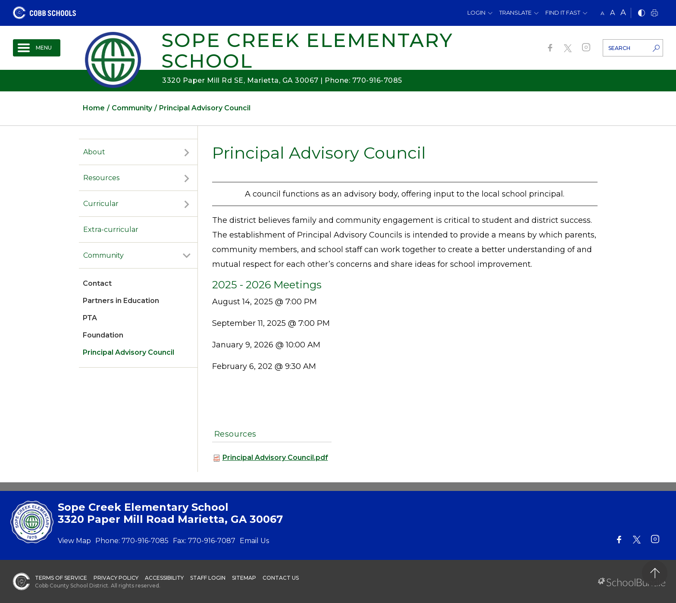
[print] (654, 13)
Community (103, 255)
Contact (97, 283)
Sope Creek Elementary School (307, 50)
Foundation (103, 335)
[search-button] (656, 49)
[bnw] (641, 13)
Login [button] (476, 12)
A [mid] (612, 13)
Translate (515, 12)
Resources (101, 178)
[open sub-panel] (187, 152)
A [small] (602, 13)
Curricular (101, 204)
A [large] (623, 12)
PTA (90, 318)
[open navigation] (36, 47)
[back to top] (654, 573)
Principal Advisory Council (128, 352)
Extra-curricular (110, 229)
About (94, 152)
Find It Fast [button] (562, 12)
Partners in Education (121, 301)
